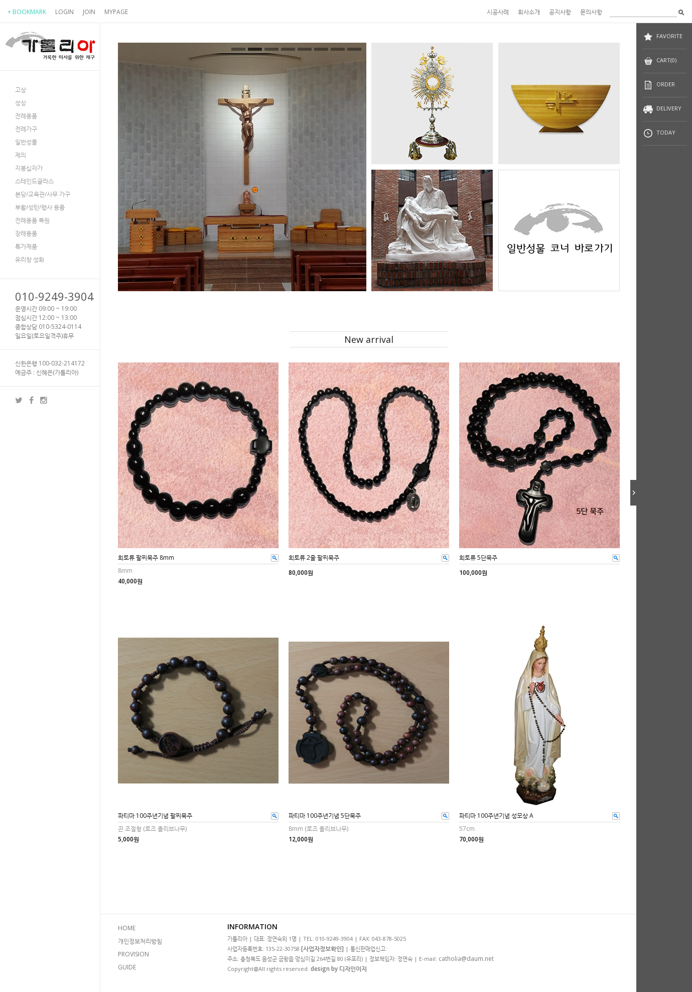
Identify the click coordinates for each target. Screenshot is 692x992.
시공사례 (498, 12)
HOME (126, 928)
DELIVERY (662, 109)
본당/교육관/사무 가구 (42, 194)
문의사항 (591, 12)
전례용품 (26, 115)
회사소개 (529, 12)
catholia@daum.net (466, 958)
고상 (20, 89)
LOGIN (64, 12)
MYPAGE (116, 12)
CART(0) (659, 61)
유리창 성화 (29, 259)
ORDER (659, 85)
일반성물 (26, 142)
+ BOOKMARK (27, 12)
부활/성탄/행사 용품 (40, 207)
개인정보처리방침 (140, 941)
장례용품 (26, 233)
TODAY (659, 133)
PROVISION (133, 954)
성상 (20, 102)
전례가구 (26, 129)
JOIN (89, 12)
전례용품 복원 (32, 220)
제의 (20, 155)
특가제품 (26, 246)
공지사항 (560, 12)
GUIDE (127, 967)
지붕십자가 (29, 168)
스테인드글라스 (34, 181)
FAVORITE (662, 37)
